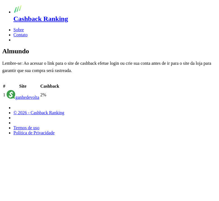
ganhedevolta (27, 97)
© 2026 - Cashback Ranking (38, 112)
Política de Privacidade (34, 132)
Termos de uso (26, 127)
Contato (20, 34)
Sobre (18, 29)
